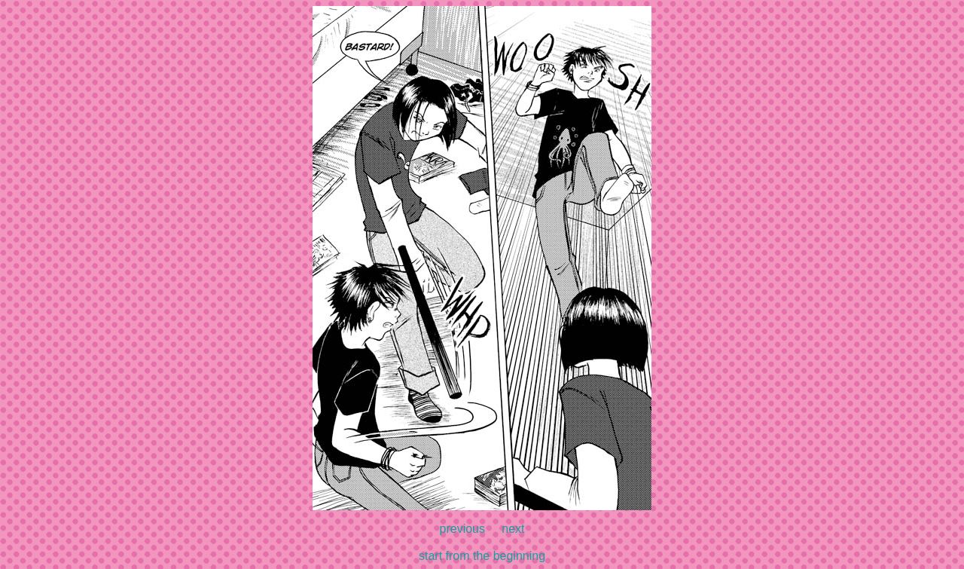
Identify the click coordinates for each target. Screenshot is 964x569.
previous (462, 528)
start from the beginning (482, 555)
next (513, 528)
